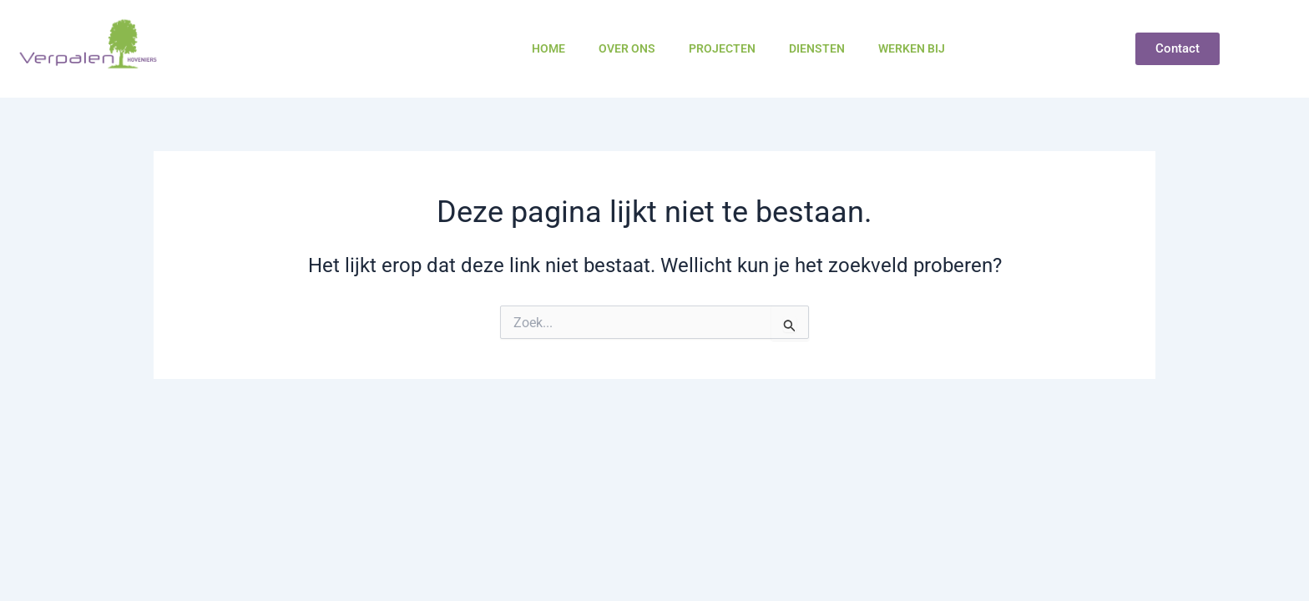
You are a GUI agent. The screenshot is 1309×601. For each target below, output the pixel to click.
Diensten (817, 48)
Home (548, 48)
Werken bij (911, 48)
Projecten (722, 48)
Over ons (627, 48)
